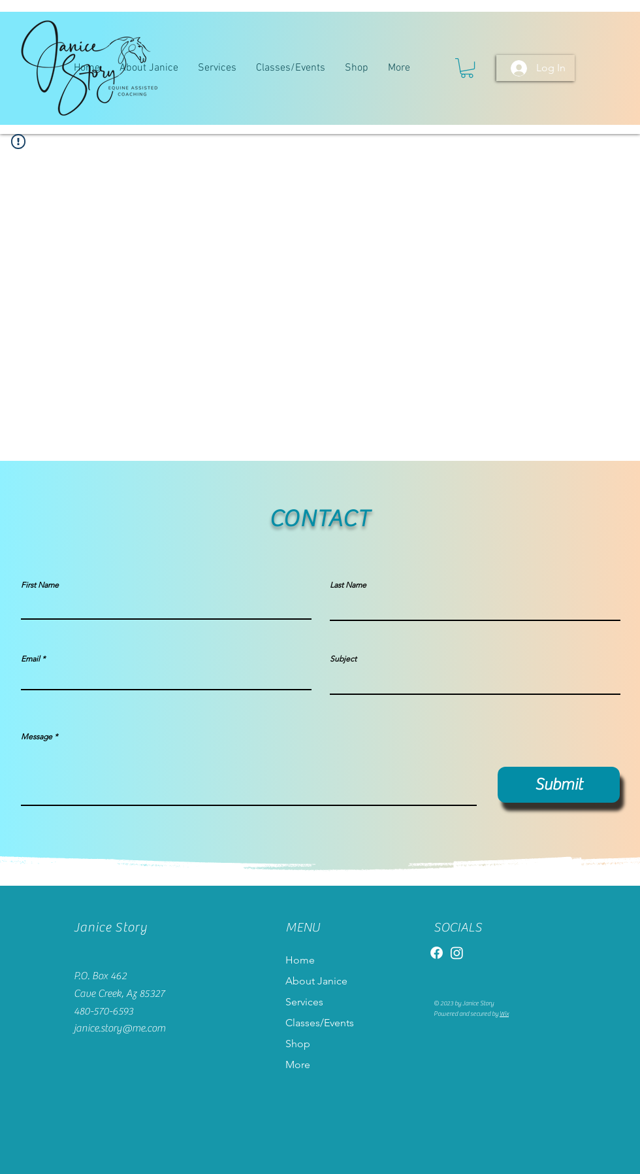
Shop (297, 1043)
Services (304, 1002)
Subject (343, 659)
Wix (504, 1014)
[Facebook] (436, 953)
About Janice (316, 981)
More (297, 1064)
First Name (40, 585)
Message (36, 737)
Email (30, 659)
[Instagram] (457, 953)
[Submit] (559, 785)
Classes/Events (319, 1022)
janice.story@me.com (119, 1028)
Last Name (348, 585)
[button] (467, 68)
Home (300, 960)
